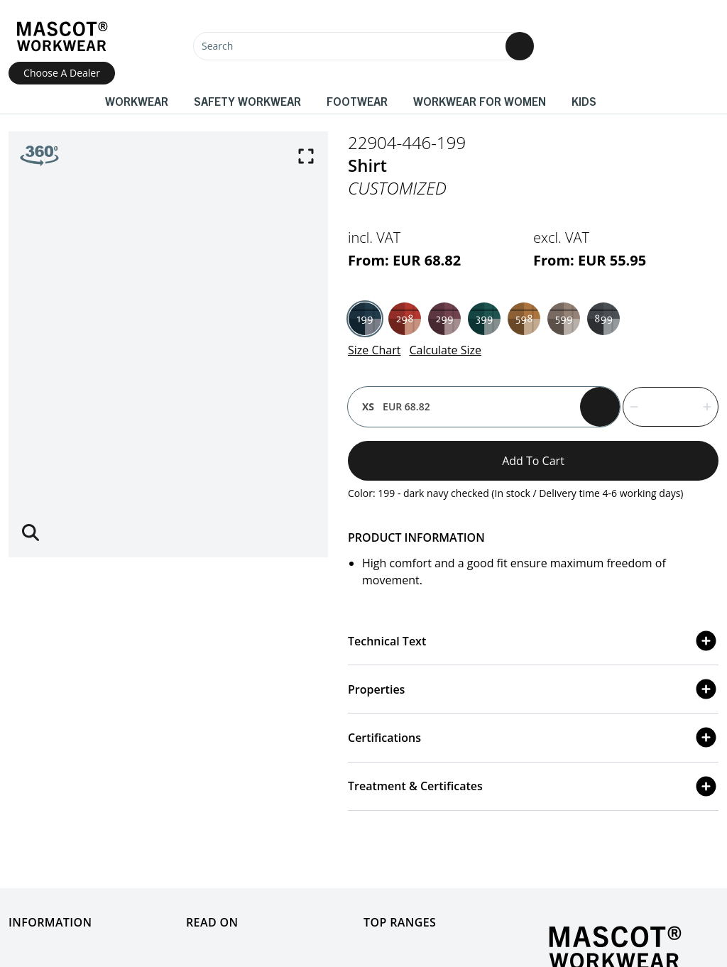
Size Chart (374, 350)
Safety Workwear (247, 101)
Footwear (357, 101)
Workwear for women (479, 101)
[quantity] (670, 407)
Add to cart (533, 461)
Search (217, 46)
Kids (584, 101)
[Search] (363, 46)
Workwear (136, 101)
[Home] (62, 36)
